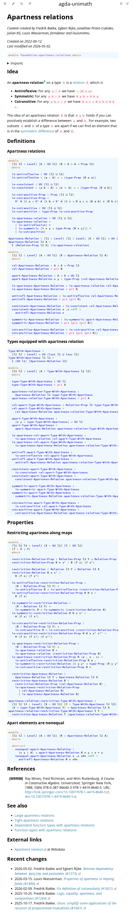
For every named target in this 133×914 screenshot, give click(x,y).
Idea (12, 71)
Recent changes (27, 858)
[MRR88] (16, 778)
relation (79, 82)
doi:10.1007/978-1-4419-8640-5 (49, 796)
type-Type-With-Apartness (32, 381)
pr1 (56, 269)
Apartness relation (29, 849)
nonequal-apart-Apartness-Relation (43, 749)
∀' (17, 201)
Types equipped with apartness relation (45, 341)
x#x (83, 756)
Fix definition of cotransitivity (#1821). (85, 888)
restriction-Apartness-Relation (37, 674)
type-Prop (73, 177)
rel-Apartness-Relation (30, 265)
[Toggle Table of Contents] (5, 3)
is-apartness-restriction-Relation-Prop (44, 643)
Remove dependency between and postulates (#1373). (64, 871)
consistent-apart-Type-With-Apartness (42, 469)
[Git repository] (122, 3)
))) (85, 228)
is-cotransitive (24, 208)
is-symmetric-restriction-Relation (39, 603)
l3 (25, 545)
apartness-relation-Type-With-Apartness (44, 391)
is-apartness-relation (29, 218)
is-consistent (23, 184)
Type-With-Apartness (24, 351)
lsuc (52, 354)
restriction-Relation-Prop (33, 559)
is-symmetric (29, 228)
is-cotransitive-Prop (29, 194)
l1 (15, 164)
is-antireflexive (25, 174)
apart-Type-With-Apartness (33, 418)
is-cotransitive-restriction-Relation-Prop (46, 623)
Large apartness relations (35, 815)
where (76, 55)
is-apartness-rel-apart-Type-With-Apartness (47, 435)
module (13, 55)
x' (64, 562)
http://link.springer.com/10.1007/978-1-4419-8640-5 (65, 792)
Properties (20, 522)
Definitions (21, 140)
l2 (20, 164)
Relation (57, 569)
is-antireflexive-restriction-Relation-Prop (47, 582)
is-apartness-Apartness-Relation (38, 285)
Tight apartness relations (34, 820)
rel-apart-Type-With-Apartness (36, 405)
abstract (18, 746)
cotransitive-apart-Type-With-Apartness (44, 503)
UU (49, 164)
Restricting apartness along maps (39, 532)
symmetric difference (37, 131)
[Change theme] (13, 3)
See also (17, 805)
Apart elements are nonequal (35, 722)
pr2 (71, 289)
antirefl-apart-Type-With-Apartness (40, 452)
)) (94, 177)
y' (82, 663)
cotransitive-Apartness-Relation (38, 329)
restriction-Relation (29, 569)
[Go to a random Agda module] (30, 3)
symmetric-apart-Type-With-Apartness (41, 486)
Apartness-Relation (23, 238)
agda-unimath (75, 3)
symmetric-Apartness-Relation (35, 319)
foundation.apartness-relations (45, 55)
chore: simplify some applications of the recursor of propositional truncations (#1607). (65, 905)
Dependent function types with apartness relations (54, 825)
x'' (100, 633)
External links (24, 839)
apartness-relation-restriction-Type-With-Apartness (50, 701)
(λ (25, 201)
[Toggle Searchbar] (21, 3)
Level (31, 164)
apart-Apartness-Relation (32, 275)
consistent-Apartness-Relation (36, 306)
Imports (17, 63)
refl (74, 309)
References (21, 768)
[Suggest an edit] (127, 3)
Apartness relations (40, 16)
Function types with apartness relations (46, 830)
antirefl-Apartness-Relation (34, 296)
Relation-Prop (28, 245)
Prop (84, 164)
